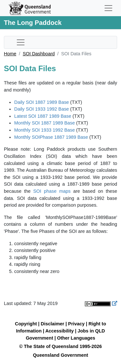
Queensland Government (60, 355)
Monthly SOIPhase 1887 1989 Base (51, 137)
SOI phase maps (52, 191)
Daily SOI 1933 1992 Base (41, 109)
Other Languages (76, 338)
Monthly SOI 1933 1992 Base (44, 130)
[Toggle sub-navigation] (20, 42)
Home (10, 53)
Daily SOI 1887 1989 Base (41, 102)
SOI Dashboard (39, 53)
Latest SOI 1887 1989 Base (42, 116)
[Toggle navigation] (108, 8)
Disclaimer (52, 323)
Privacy (76, 323)
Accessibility (59, 330)
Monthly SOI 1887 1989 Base (44, 122)
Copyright (26, 323)
